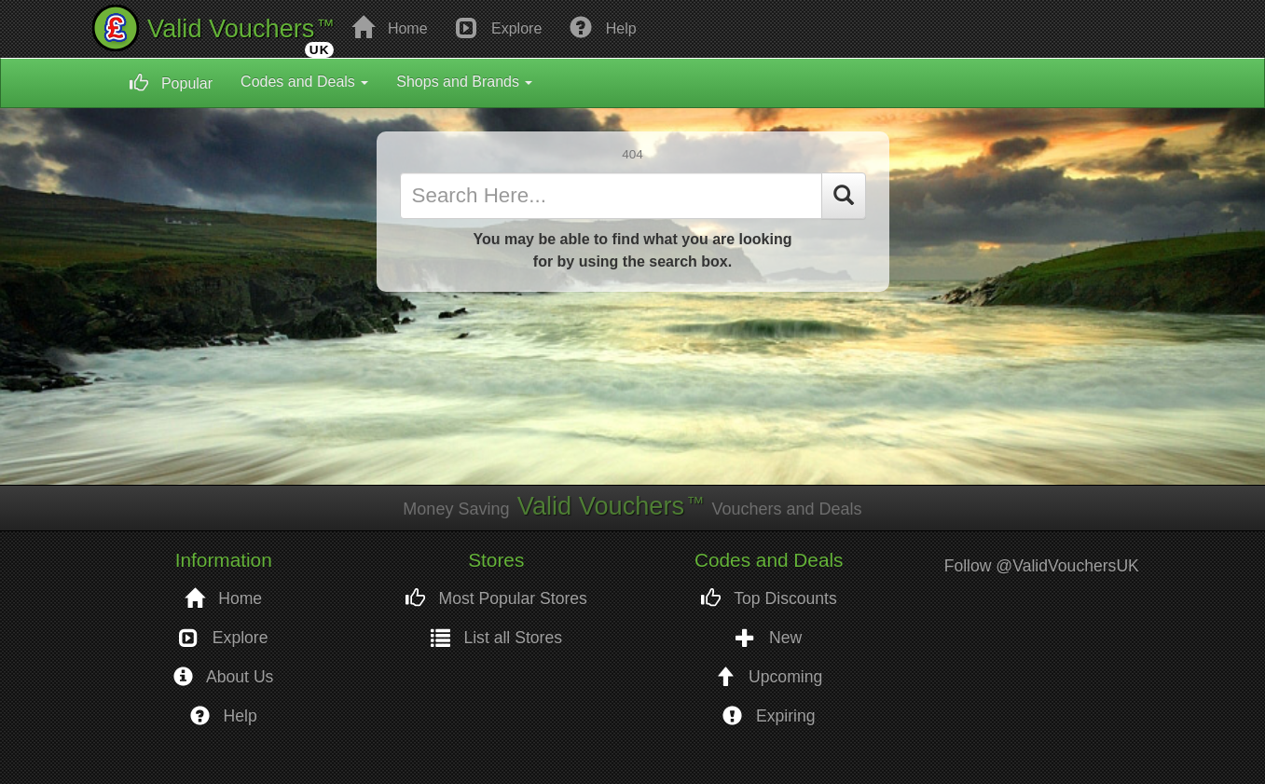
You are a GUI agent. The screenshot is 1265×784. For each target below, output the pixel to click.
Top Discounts (769, 599)
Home (389, 27)
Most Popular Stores (496, 599)
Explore (499, 27)
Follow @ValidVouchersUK (1041, 566)
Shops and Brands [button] (464, 81)
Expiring (768, 716)
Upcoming (768, 677)
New (769, 638)
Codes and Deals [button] (304, 81)
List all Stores (497, 638)
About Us (223, 677)
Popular (171, 83)
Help (603, 27)
